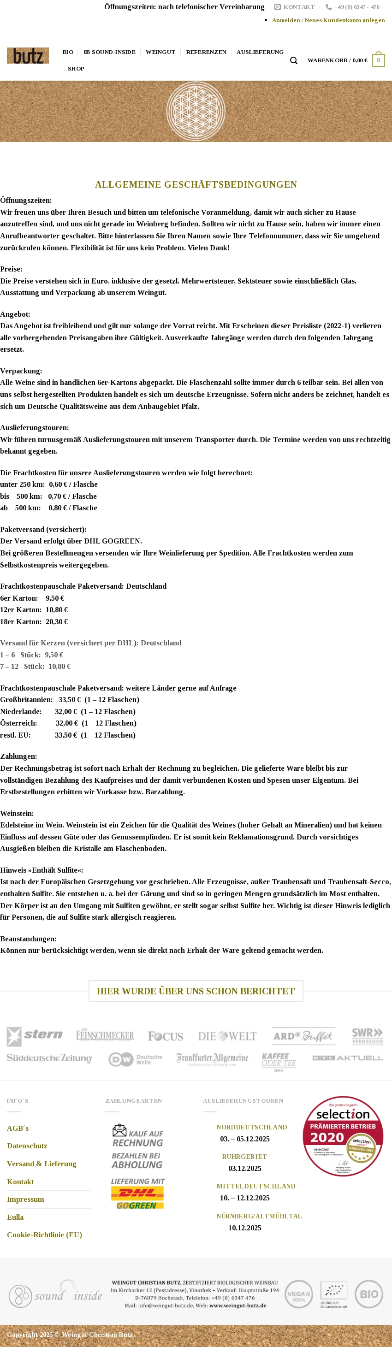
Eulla (15, 1217)
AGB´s (18, 1128)
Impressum (25, 1199)
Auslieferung (260, 52)
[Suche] (293, 61)
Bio (68, 52)
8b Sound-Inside (109, 52)
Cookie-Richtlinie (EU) (44, 1235)
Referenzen (206, 52)
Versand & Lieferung (42, 1164)
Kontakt (20, 1182)
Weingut (161, 52)
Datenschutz (27, 1146)
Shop (76, 68)
